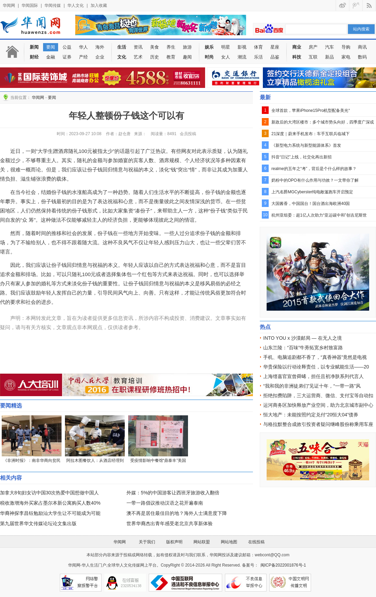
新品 (329, 57)
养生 (170, 47)
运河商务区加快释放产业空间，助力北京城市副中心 (318, 405)
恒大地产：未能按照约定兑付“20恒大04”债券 (310, 414)
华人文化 (75, 5)
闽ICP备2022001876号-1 (283, 565)
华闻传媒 (52, 5)
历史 (154, 57)
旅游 (187, 47)
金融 (50, 57)
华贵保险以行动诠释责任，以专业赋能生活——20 (316, 366)
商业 (296, 47)
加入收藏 (99, 5)
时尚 (209, 57)
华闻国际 (30, 5)
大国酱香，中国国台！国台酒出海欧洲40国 (310, 203)
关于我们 (147, 542)
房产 (313, 47)
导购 (345, 47)
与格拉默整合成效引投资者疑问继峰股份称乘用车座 (318, 424)
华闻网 (9, 5)
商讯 (362, 47)
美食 (154, 47)
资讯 (138, 47)
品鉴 (274, 57)
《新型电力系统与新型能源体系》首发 (306, 145)
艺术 (138, 57)
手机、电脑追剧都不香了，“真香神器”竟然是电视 (315, 357)
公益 (67, 47)
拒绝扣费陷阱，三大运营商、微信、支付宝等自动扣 (318, 395)
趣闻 (187, 57)
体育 (258, 47)
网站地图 (229, 542)
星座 (274, 47)
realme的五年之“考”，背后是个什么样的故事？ (314, 168)
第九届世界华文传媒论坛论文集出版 (38, 523)
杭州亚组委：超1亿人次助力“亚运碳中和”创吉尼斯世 (319, 215)
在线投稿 (256, 542)
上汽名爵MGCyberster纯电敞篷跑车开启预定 (312, 192)
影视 (242, 47)
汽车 (329, 47)
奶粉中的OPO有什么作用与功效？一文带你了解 (315, 180)
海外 (99, 47)
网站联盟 (201, 542)
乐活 (258, 57)
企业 (99, 57)
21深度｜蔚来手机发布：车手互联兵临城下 (310, 133)
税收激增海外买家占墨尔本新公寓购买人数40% (50, 503)
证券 (67, 57)
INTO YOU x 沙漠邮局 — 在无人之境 (302, 338)
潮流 (242, 57)
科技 (296, 57)
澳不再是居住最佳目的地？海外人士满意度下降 (176, 513)
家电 (345, 57)
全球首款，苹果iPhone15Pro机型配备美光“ (310, 110)
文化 (121, 57)
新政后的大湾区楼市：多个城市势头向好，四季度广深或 (322, 122)
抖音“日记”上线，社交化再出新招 (301, 157)
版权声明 (174, 542)
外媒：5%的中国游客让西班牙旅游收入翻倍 (172, 492)
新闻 (34, 47)
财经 (34, 57)
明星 (225, 47)
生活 (121, 47)
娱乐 (209, 47)
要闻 (50, 47)
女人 (225, 57)
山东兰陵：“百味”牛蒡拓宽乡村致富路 (303, 347)
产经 (83, 57)
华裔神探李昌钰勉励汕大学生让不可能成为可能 (50, 513)
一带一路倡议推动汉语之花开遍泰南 (164, 503)
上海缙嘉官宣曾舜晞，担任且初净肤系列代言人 (313, 376)
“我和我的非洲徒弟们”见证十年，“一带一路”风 (312, 386)
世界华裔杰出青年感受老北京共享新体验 (169, 523)
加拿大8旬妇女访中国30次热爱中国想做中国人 (49, 492)
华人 (83, 47)
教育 (170, 57)
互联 (313, 57)
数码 (362, 57)
